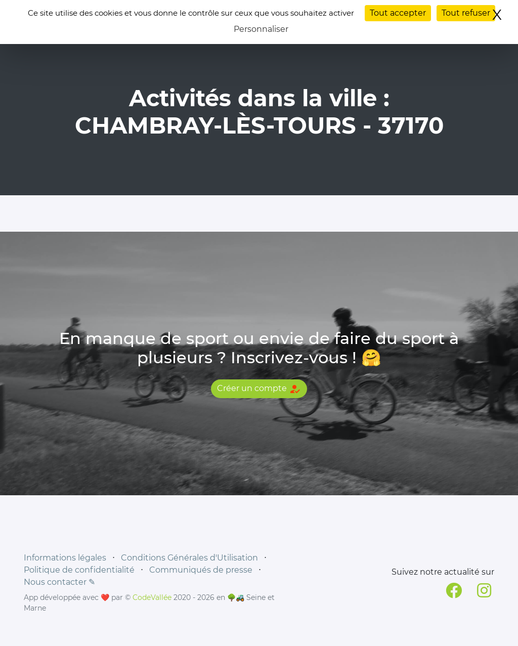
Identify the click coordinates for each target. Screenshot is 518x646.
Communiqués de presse (200, 570)
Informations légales (65, 558)
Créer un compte (259, 389)
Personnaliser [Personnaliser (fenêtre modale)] (261, 29)
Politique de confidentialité (79, 570)
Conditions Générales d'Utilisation (189, 558)
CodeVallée (152, 597)
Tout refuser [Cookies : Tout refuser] (466, 13)
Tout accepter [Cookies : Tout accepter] (398, 13)
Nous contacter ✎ (59, 582)
